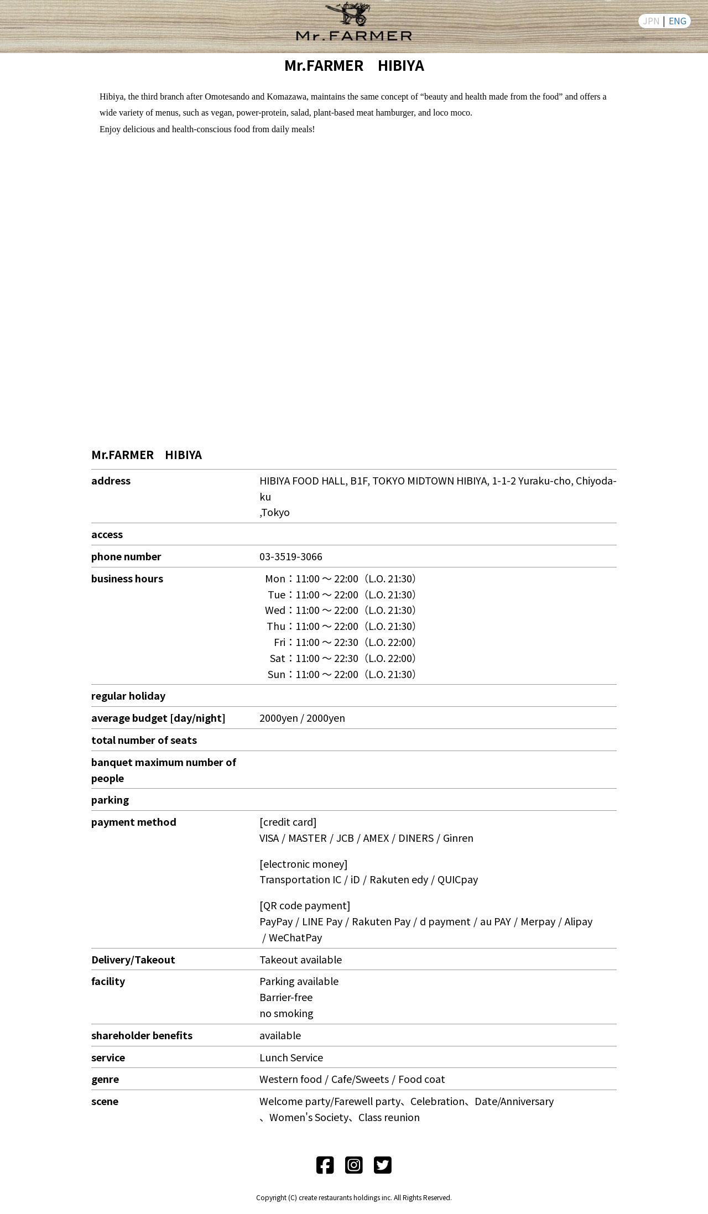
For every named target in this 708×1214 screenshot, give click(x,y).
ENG (677, 20)
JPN (651, 20)
